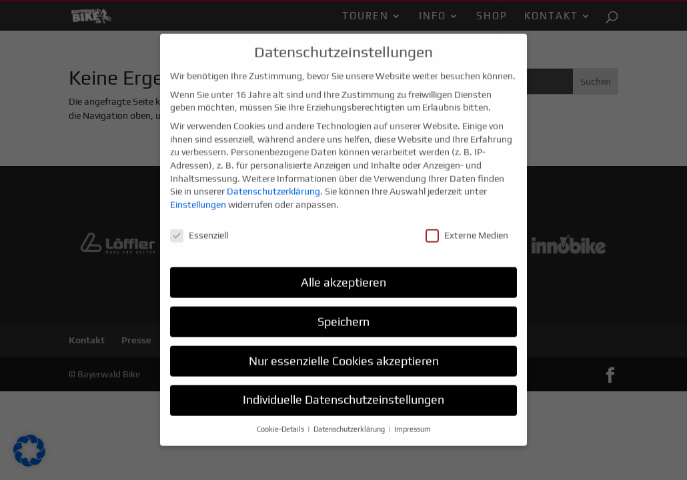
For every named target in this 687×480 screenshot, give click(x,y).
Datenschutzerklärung (273, 184)
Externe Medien (467, 228)
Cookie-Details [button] (281, 423)
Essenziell (199, 228)
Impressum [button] (412, 423)
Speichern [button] (343, 314)
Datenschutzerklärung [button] (350, 423)
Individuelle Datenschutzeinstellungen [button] (343, 393)
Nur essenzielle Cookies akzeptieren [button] (344, 354)
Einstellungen (198, 198)
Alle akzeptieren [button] (343, 275)
